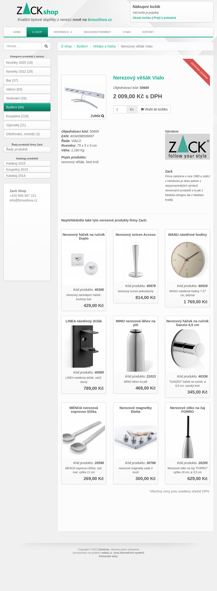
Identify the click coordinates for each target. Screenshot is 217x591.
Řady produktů (16, 149)
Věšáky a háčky (104, 46)
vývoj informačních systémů (128, 552)
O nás (127, 32)
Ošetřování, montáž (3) (23, 134)
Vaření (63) (14, 89)
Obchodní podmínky (97, 32)
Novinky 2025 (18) (19, 62)
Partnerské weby (108, 556)
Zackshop (103, 549)
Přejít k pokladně (165, 18)
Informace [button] (63, 32)
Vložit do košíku (154, 109)
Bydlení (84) (15, 107)
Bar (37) (12, 80)
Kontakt (148, 32)
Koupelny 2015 (17, 169)
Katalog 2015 (16, 163)
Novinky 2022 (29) (19, 71)
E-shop (37, 32)
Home (17, 32)
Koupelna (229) (17, 116)
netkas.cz (106, 552)
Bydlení (82, 46)
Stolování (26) (16, 98)
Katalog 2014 (16, 175)
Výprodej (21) (16, 125)
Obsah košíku (142, 18)
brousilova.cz (100, 20)
